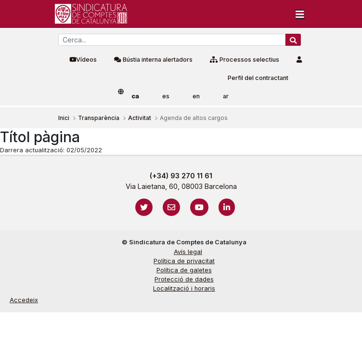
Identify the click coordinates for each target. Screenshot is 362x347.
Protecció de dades (184, 279)
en (196, 96)
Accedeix (24, 300)
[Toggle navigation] (300, 14)
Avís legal (188, 251)
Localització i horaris (184, 288)
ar (226, 96)
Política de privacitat (184, 261)
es (165, 96)
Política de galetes (184, 270)
